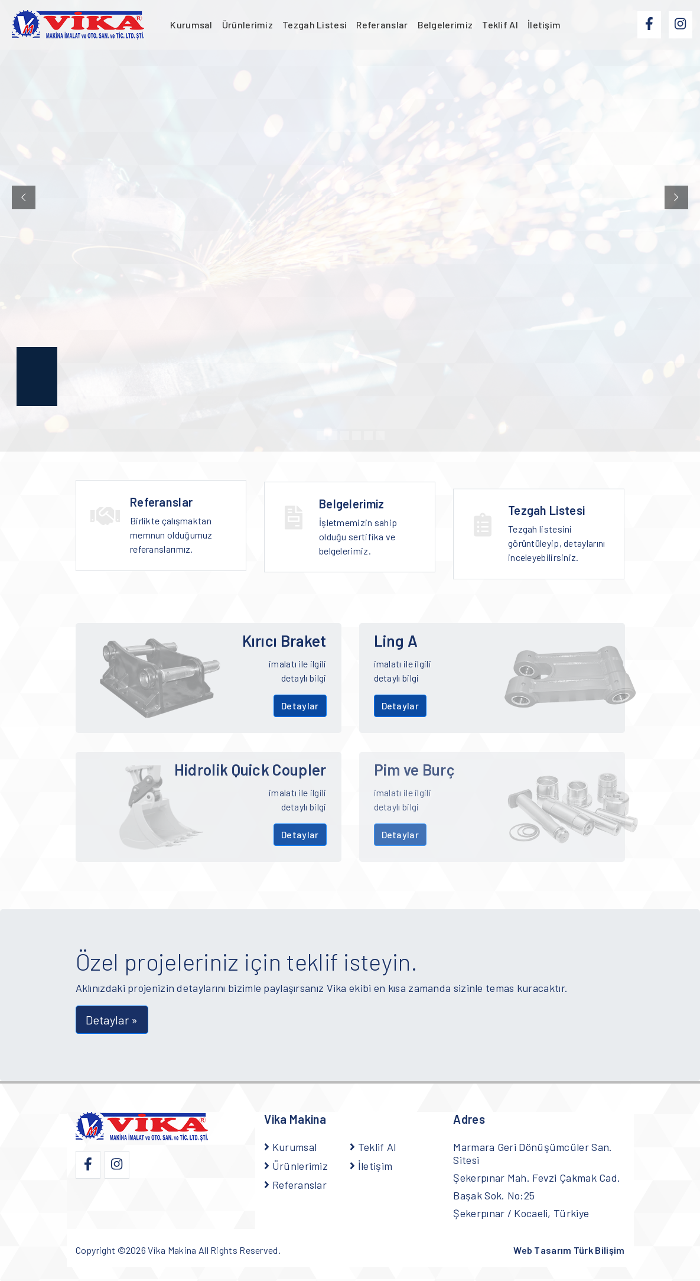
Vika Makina (172, 1250)
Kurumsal (191, 24)
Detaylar (299, 705)
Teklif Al (500, 24)
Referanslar (382, 24)
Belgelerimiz (445, 24)
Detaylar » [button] (112, 1020)
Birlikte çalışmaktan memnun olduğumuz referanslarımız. (181, 526)
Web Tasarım (568, 1250)
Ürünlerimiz (247, 24)
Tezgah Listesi (314, 24)
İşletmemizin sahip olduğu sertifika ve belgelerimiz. (370, 533)
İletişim (544, 24)
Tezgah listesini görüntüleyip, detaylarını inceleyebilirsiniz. (556, 559)
